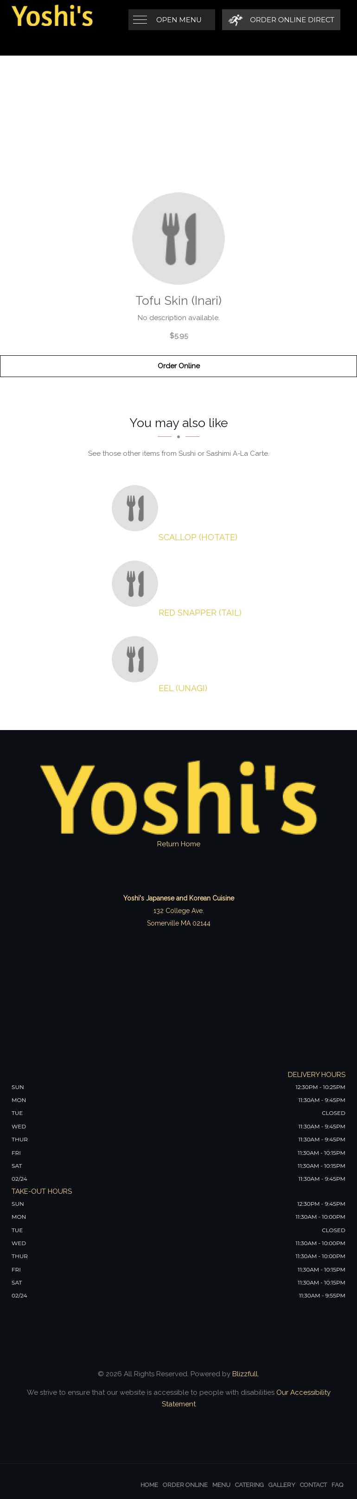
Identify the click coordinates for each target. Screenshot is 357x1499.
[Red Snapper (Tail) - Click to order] (137, 584)
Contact (313, 1484)
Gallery (281, 1484)
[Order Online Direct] (281, 19)
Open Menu (179, 19)
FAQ (337, 1484)
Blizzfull (245, 1374)
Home (149, 1484)
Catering (249, 1484)
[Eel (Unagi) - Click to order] (137, 659)
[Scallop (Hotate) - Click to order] (137, 508)
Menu (221, 1484)
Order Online (179, 366)
